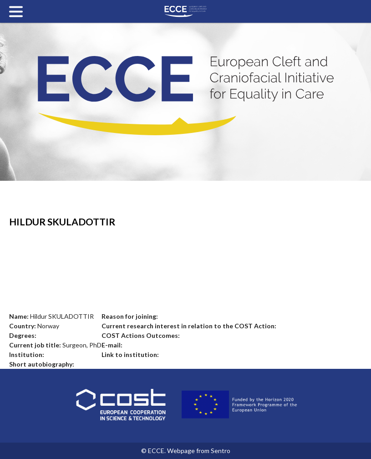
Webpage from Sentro (198, 450)
